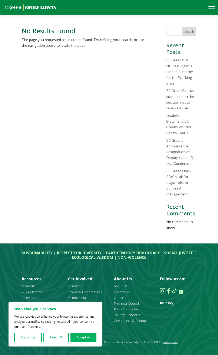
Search (189, 32)
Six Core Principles (127, 315)
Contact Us (122, 292)
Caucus (119, 298)
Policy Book (30, 298)
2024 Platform (32, 292)
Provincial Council (126, 303)
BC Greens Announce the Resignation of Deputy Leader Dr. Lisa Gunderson (180, 152)
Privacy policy (170, 342)
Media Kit (28, 286)
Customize (28, 337)
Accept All (83, 337)
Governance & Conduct (131, 320)
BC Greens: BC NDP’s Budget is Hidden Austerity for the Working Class (179, 72)
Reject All (56, 337)
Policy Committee (126, 309)
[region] (55, 324)
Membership (77, 298)
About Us (120, 286)
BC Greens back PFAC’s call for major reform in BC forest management (179, 183)
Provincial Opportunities (85, 292)
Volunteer (75, 286)
